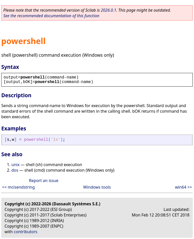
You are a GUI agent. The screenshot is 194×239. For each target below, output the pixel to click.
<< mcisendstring (18, 187)
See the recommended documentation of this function (51, 15)
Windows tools (97, 187)
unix (15, 164)
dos (14, 170)
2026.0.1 (108, 10)
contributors (25, 231)
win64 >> (183, 187)
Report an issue (43, 180)
